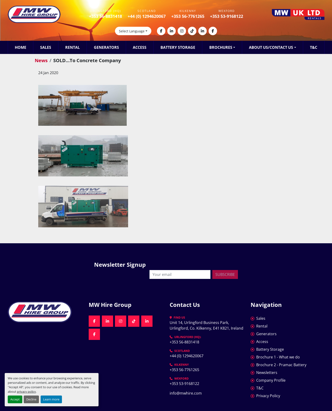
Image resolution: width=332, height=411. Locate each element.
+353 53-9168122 (226, 16)
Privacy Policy (268, 395)
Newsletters (266, 372)
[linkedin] (171, 31)
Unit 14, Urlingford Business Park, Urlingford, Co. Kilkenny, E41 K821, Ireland (206, 325)
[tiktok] (192, 31)
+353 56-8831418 (105, 16)
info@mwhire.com (186, 393)
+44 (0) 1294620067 (147, 16)
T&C (313, 47)
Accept (15, 399)
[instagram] (182, 31)
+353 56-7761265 (187, 16)
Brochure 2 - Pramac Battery (281, 364)
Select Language (132, 31)
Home (20, 47)
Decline (31, 399)
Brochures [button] (220, 47)
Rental (72, 47)
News (41, 60)
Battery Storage (177, 47)
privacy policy (26, 391)
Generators (106, 47)
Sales (45, 47)
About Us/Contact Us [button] (271, 47)
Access (139, 47)
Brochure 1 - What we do (278, 357)
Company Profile (271, 380)
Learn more (51, 399)
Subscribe (225, 274)
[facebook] (161, 31)
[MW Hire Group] (45, 312)
